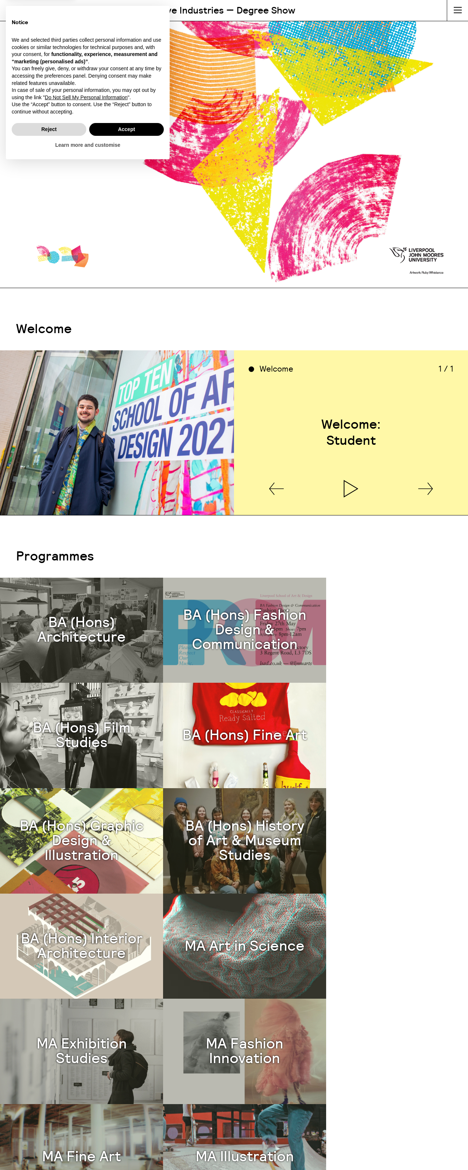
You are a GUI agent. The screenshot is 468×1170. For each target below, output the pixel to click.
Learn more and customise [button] (87, 1150)
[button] (276, 507)
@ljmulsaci (361, 1106)
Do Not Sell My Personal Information (86, 1102)
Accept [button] (126, 1134)
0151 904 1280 (344, 1054)
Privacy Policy (259, 1156)
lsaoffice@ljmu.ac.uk (344, 1065)
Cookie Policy (208, 1156)
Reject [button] (49, 1134)
